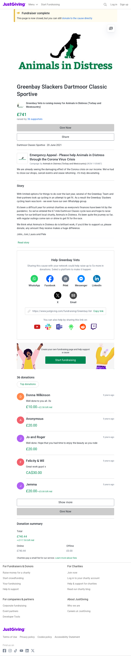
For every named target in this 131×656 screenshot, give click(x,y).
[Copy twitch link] (94, 327)
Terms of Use (10, 637)
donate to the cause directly (77, 18)
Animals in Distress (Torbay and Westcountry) (64, 163)
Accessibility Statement (67, 637)
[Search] (105, 4)
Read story (23, 242)
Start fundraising (65, 360)
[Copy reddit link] (83, 327)
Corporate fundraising (14, 605)
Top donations (28, 384)
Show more (68, 503)
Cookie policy (44, 637)
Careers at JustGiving (78, 611)
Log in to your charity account (83, 578)
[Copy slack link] (48, 327)
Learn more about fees (66, 558)
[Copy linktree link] (71, 328)
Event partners (10, 611)
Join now (72, 572)
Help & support (11, 589)
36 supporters (34, 119)
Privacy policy (27, 637)
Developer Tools (11, 616)
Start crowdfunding (13, 578)
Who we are (73, 605)
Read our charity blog (78, 589)
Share (65, 136)
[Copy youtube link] (37, 327)
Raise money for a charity (16, 572)
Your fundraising (12, 583)
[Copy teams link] (59, 327)
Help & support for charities (82, 583)
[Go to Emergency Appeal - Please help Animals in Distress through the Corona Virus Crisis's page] (22, 158)
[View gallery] (111, 28)
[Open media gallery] (65, 51)
